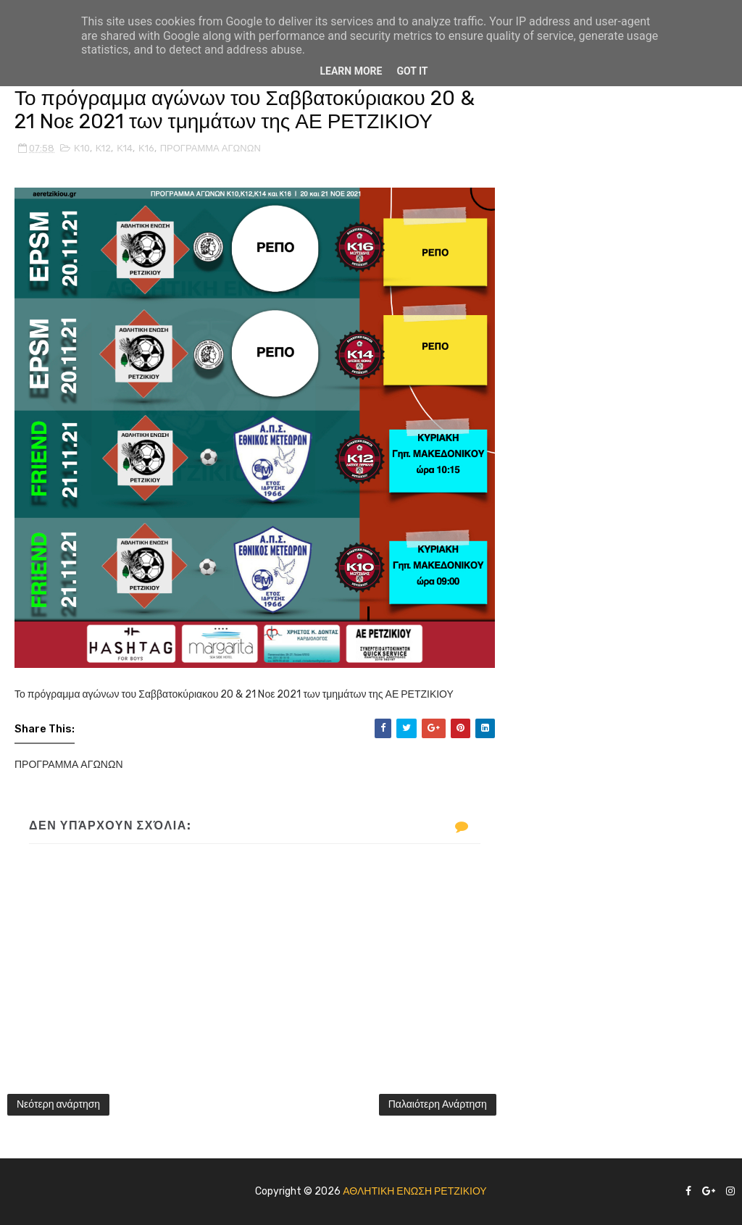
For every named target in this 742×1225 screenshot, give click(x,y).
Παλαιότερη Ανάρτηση (437, 1104)
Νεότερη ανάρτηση (58, 1104)
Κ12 (104, 148)
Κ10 (82, 148)
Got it (412, 71)
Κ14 (125, 148)
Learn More (351, 71)
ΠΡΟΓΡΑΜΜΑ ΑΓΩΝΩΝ (210, 148)
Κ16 (146, 148)
